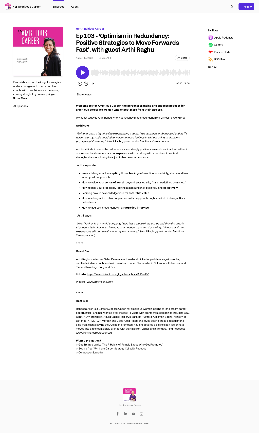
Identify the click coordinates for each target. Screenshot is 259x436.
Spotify (215, 45)
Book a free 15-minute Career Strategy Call (103, 348)
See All (212, 67)
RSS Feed (217, 59)
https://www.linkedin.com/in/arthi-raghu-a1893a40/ (118, 274)
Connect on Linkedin (90, 352)
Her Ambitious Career (27, 6)
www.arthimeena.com (100, 281)
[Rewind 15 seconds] (80, 83)
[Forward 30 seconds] (86, 83)
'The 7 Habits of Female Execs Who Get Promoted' (132, 344)
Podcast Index (220, 52)
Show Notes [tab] (84, 94)
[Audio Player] (140, 71)
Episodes (58, 6)
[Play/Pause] (82, 72)
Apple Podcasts (220, 37)
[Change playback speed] (93, 83)
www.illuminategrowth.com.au (94, 332)
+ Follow (246, 6)
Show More (20, 98)
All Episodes (20, 106)
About (74, 6)
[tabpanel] (133, 233)
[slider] (140, 72)
